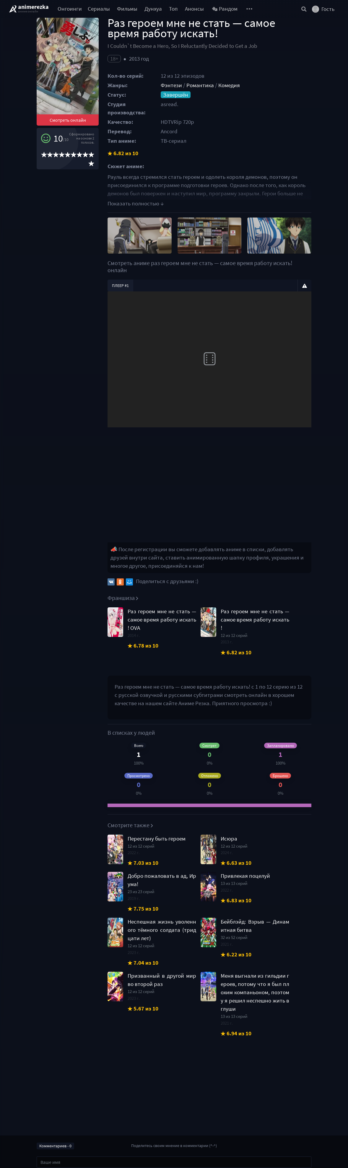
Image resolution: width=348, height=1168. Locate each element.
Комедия (229, 85)
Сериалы (99, 8)
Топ (173, 8)
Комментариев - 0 (55, 1145)
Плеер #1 (120, 285)
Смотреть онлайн (68, 120)
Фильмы (127, 8)
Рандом (225, 8)
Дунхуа (153, 8)
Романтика (200, 85)
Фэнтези (171, 85)
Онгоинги (70, 8)
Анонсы (194, 8)
